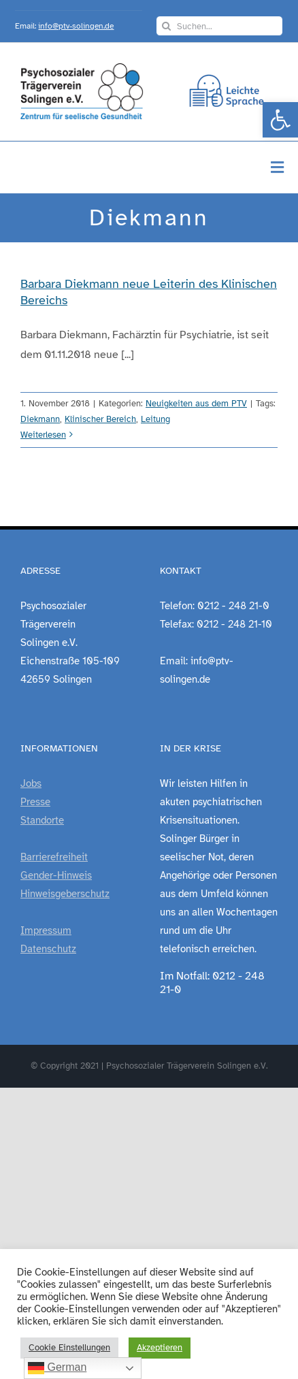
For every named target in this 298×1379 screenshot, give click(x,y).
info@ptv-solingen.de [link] (76, 26)
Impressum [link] (45, 930)
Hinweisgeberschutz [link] (65, 894)
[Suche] (166, 26)
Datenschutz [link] (48, 949)
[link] (280, 119)
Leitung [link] (155, 419)
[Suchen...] (219, 26)
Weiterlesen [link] (43, 434)
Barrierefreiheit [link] (54, 857)
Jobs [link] (31, 783)
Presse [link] (35, 802)
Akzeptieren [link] (159, 1347)
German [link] (57, 1368)
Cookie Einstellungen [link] (69, 1347)
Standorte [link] (42, 820)
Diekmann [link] (40, 419)
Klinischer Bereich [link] (100, 419)
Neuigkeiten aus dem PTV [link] (196, 403)
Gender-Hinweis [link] (56, 875)
